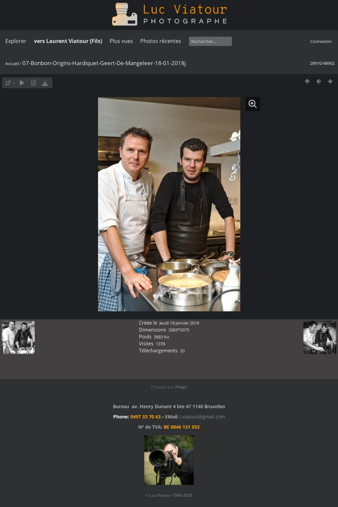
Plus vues (121, 41)
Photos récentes (160, 41)
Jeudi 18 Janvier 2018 (179, 323)
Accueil (12, 63)
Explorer (15, 41)
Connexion (321, 41)
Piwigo (181, 387)
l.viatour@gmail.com (202, 416)
